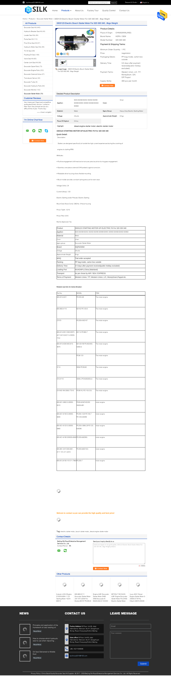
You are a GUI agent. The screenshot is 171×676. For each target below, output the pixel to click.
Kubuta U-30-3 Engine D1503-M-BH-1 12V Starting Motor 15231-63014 (64, 597)
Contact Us (124, 10)
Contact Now (108, 86)
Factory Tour (92, 10)
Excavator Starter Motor (45, 19)
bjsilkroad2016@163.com (35, 2)
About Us (79, 10)
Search (113, 3)
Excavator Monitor (30, 90)
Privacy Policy (35, 673)
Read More (37, 631)
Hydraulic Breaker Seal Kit (33, 31)
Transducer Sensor (30, 78)
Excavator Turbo (29, 82)
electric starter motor (68, 531)
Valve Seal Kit (28, 59)
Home (55, 10)
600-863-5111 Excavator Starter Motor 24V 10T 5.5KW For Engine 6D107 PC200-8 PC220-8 (83, 598)
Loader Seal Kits (29, 35)
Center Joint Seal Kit (31, 62)
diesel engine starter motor (99, 531)
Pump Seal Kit (28, 39)
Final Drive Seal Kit (30, 43)
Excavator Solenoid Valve (32, 74)
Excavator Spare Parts (31, 66)
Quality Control (109, 10)
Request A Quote (131, 2)
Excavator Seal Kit (30, 27)
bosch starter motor (82, 531)
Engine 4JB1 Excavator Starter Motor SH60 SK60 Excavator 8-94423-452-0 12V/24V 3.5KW (101, 598)
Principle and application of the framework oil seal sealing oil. (45, 626)
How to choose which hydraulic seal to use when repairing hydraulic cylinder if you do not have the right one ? (45, 639)
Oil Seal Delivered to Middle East (44, 653)
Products (65, 10)
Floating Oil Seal (29, 55)
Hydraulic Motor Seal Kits (32, 47)
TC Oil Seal (28, 51)
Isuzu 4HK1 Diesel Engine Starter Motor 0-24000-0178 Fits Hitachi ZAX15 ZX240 (137, 597)
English (146, 3)
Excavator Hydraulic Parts (33, 86)
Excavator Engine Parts (32, 70)
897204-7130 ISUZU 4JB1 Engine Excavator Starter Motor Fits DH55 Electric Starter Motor (119, 597)
